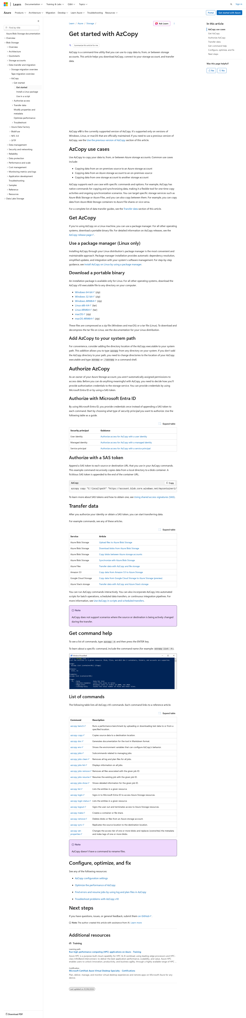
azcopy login (76, 794)
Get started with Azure (230, 12)
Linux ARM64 (82, 309)
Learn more (136, 922)
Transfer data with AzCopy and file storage (119, 566)
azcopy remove (77, 818)
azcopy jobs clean (78, 759)
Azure (80, 23)
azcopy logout (77, 806)
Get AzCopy (214, 33)
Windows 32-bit (83, 296)
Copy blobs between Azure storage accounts (120, 554)
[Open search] (231, 4)
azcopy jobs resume (79, 776)
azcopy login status (79, 800)
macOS (79, 314)
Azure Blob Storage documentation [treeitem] (23, 33)
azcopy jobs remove (80, 771)
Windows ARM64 (84, 301)
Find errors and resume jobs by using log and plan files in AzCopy (110, 892)
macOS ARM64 (83, 318)
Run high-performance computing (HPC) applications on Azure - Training (105, 951)
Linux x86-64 (82, 305)
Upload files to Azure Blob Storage (115, 542)
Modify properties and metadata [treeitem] (24, 111)
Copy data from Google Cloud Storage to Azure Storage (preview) (130, 578)
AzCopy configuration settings (91, 878)
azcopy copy (76, 735)
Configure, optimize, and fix (221, 49)
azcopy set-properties (76, 832)
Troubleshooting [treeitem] (16, 180)
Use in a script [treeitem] (23, 96)
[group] (123, 488)
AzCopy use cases (216, 29)
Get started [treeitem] (21, 87)
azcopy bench (77, 725)
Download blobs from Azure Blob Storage (119, 548)
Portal (211, 12)
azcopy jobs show (78, 782)
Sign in (239, 4)
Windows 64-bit (83, 292)
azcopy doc (75, 741)
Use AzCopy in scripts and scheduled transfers (119, 600)
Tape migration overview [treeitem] (23, 73)
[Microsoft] (6, 4)
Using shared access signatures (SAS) (154, 497)
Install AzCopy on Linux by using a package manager (113, 264)
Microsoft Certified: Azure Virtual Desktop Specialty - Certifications (102, 970)
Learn (71, 23)
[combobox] (21, 27)
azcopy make (76, 812)
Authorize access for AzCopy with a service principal (125, 448)
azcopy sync (76, 824)
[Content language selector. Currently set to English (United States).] (18, 1013)
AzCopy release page (80, 234)
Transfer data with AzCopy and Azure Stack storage (123, 584)
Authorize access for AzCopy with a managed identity (126, 442)
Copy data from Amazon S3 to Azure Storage (121, 572)
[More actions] (174, 23)
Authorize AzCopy (216, 37)
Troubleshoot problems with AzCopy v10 (97, 899)
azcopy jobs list (77, 765)
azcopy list (75, 788)
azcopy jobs (76, 753)
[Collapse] (38, 21)
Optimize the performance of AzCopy (95, 885)
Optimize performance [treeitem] (24, 117)
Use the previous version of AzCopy (106, 140)
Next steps (213, 53)
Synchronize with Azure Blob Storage (117, 560)
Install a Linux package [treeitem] (27, 91)
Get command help (217, 45)
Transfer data (131, 208)
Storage (90, 23)
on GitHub (143, 916)
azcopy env (75, 747)
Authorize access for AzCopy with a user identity (124, 436)
